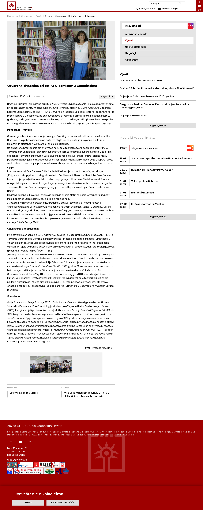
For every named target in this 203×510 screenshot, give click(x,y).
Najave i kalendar (135, 47)
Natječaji (130, 53)
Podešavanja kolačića (62, 503)
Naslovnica (12, 16)
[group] (39, 364)
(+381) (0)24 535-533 (146, 8)
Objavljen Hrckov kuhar (133, 115)
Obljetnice (131, 59)
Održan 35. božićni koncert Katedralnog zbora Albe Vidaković (157, 88)
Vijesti (39, 16)
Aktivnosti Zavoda (136, 34)
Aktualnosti (26, 16)
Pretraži (180, 4)
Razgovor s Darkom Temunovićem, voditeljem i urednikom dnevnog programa (155, 106)
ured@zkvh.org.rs (17, 449)
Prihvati (28, 503)
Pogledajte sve (158, 126)
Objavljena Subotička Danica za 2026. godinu (147, 96)
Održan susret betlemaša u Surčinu (141, 80)
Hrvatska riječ (99, 348)
